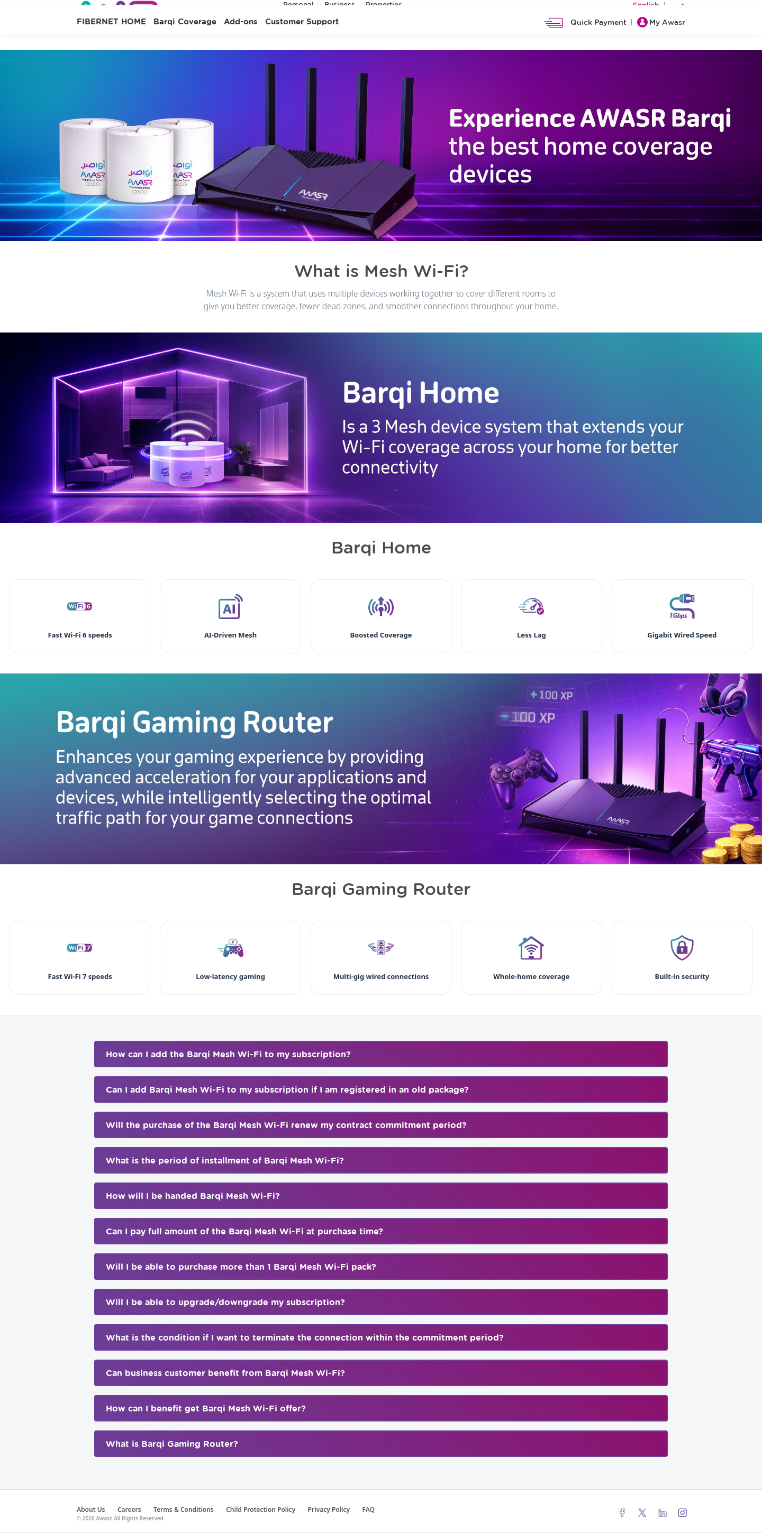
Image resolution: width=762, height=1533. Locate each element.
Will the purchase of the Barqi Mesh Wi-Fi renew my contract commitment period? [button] (286, 1125)
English (646, 8)
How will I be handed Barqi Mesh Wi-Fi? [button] (193, 1196)
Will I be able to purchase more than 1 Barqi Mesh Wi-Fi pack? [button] (241, 1267)
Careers (129, 1509)
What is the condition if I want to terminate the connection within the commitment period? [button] (305, 1338)
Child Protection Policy (260, 1509)
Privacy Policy (329, 1509)
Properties (384, 7)
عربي (677, 8)
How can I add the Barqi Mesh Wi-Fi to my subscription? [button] (228, 1054)
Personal (298, 7)
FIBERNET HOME (111, 47)
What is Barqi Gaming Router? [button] (172, 1444)
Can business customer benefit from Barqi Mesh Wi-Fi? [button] (225, 1373)
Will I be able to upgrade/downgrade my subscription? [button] (225, 1302)
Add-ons (241, 47)
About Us (91, 1509)
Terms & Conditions (183, 1509)
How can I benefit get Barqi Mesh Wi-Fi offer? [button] (206, 1409)
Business (339, 7)
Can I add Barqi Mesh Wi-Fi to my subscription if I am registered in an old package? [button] (287, 1090)
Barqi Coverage (184, 47)
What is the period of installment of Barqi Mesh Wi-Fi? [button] (225, 1161)
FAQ (368, 1509)
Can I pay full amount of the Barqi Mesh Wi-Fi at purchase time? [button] (244, 1231)
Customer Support (302, 47)
